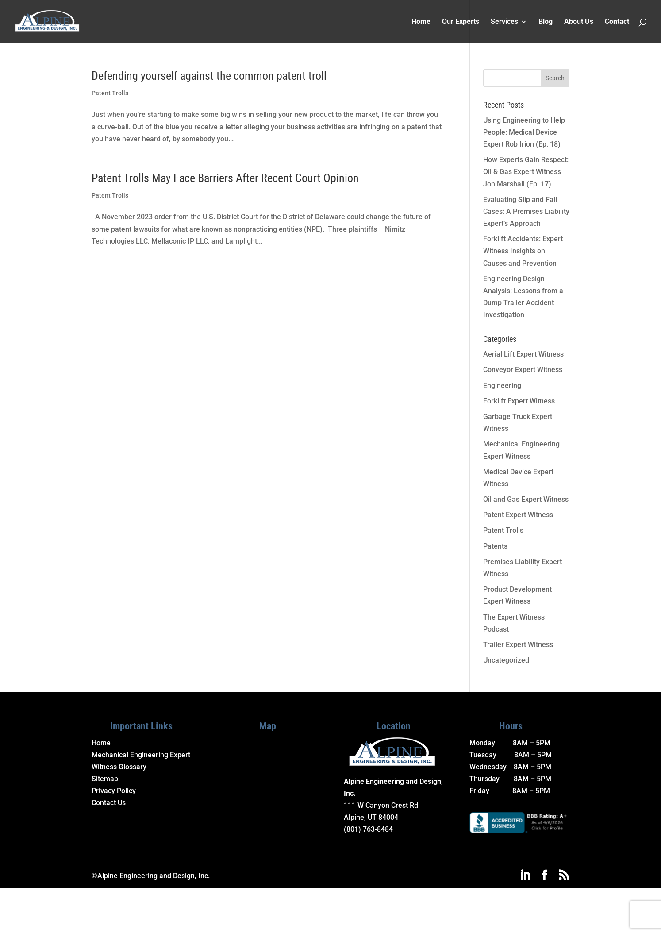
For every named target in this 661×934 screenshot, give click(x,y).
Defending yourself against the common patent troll (209, 75)
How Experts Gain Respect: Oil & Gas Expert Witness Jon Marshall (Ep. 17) (526, 171)
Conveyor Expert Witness (522, 369)
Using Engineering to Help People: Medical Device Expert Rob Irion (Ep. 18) (524, 132)
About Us (578, 22)
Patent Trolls (110, 93)
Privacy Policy (114, 791)
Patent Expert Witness (518, 515)
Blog (545, 22)
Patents (495, 546)
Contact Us (109, 802)
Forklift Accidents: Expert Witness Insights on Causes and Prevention (523, 251)
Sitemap (105, 779)
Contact (617, 22)
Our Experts (460, 22)
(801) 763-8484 (368, 829)
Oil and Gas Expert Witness (526, 499)
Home (420, 22)
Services (504, 22)
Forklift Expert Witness (519, 401)
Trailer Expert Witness (518, 644)
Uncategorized (506, 660)
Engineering (502, 385)
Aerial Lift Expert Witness (523, 354)
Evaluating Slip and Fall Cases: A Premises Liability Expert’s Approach (526, 211)
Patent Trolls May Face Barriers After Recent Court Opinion (225, 178)
